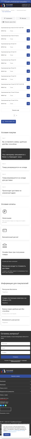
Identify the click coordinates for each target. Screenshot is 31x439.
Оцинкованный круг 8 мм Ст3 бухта (10, 35)
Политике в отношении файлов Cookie (16, 430)
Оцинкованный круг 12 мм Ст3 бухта (10, 92)
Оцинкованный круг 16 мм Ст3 (8, 68)
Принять (7, 434)
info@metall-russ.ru (26, 5)
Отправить (15, 357)
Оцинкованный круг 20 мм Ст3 (8, 51)
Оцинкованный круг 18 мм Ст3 (8, 60)
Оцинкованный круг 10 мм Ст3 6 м (9, 100)
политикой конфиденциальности (19, 361)
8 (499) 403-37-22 (26, 4)
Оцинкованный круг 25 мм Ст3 (8, 43)
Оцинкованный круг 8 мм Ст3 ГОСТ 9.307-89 (12, 27)
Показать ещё (15, 110)
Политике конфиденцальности (9, 431)
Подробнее (5, 292)
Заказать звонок (15, 376)
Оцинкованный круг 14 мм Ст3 (8, 76)
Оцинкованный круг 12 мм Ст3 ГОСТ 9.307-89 (12, 84)
